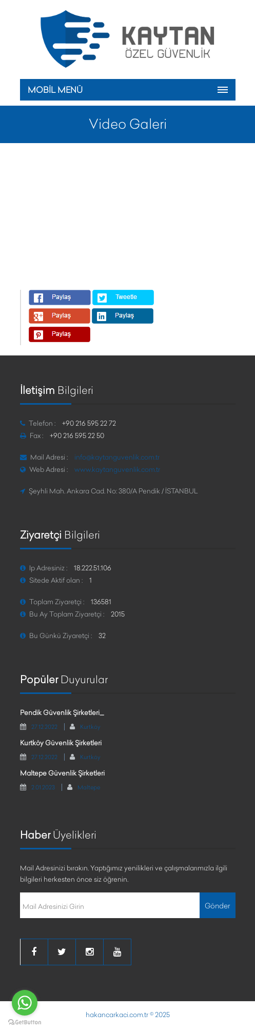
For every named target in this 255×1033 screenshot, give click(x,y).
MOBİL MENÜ (55, 90)
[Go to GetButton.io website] (24, 1022)
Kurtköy (90, 726)
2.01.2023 (43, 787)
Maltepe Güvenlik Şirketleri (62, 773)
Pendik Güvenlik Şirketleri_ (62, 712)
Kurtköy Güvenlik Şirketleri (61, 743)
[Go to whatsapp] (24, 1003)
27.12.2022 (44, 726)
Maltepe (88, 787)
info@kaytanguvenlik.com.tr (117, 457)
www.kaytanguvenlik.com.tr (117, 469)
